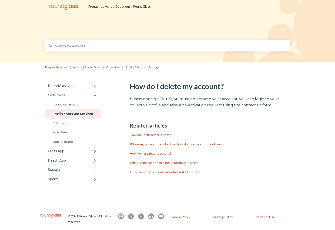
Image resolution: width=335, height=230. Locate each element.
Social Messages (63, 141)
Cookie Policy (180, 217)
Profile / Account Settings (73, 113)
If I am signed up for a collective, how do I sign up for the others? (176, 144)
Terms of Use (265, 217)
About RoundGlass (65, 104)
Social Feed (60, 132)
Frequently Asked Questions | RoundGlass (119, 6)
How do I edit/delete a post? (150, 135)
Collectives (60, 123)
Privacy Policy (223, 217)
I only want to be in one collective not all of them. (165, 172)
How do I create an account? (150, 153)
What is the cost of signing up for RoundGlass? (164, 163)
